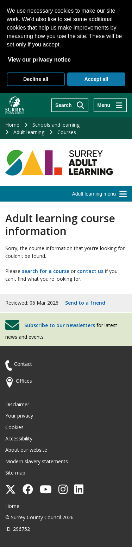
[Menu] (110, 105)
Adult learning (28, 132)
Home (12, 124)
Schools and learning (56, 124)
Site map (15, 472)
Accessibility (18, 438)
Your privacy (19, 415)
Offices (24, 380)
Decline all (35, 79)
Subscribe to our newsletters (59, 325)
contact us (90, 271)
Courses (66, 132)
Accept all (96, 79)
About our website (26, 449)
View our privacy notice (39, 60)
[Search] (69, 105)
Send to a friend (85, 302)
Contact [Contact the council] (23, 364)
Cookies (14, 427)
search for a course (45, 271)
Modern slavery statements (36, 461)
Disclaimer (17, 404)
